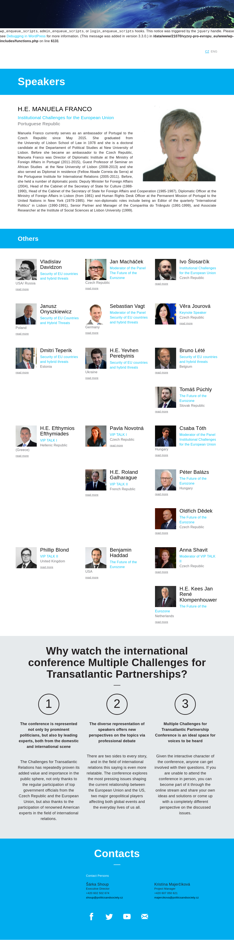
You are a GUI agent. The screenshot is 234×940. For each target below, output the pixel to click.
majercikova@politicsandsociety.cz (176, 897)
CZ (207, 51)
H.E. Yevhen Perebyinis (124, 353)
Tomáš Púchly (196, 389)
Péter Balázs (194, 472)
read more (22, 289)
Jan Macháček (126, 261)
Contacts (212, 60)
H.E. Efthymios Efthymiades (57, 430)
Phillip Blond (54, 550)
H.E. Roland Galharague (124, 474)
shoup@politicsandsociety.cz (104, 897)
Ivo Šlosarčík (195, 261)
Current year (73, 60)
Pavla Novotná (127, 428)
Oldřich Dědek (196, 511)
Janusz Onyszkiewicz (56, 308)
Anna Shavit (194, 550)
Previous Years (101, 60)
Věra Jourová (195, 306)
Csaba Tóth (193, 428)
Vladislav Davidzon (51, 264)
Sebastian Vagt (127, 306)
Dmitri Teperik (56, 350)
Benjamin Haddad (121, 552)
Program (167, 60)
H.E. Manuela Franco (55, 108)
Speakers (186, 60)
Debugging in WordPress (26, 36)
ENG (214, 51)
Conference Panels (140, 60)
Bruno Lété (192, 350)
